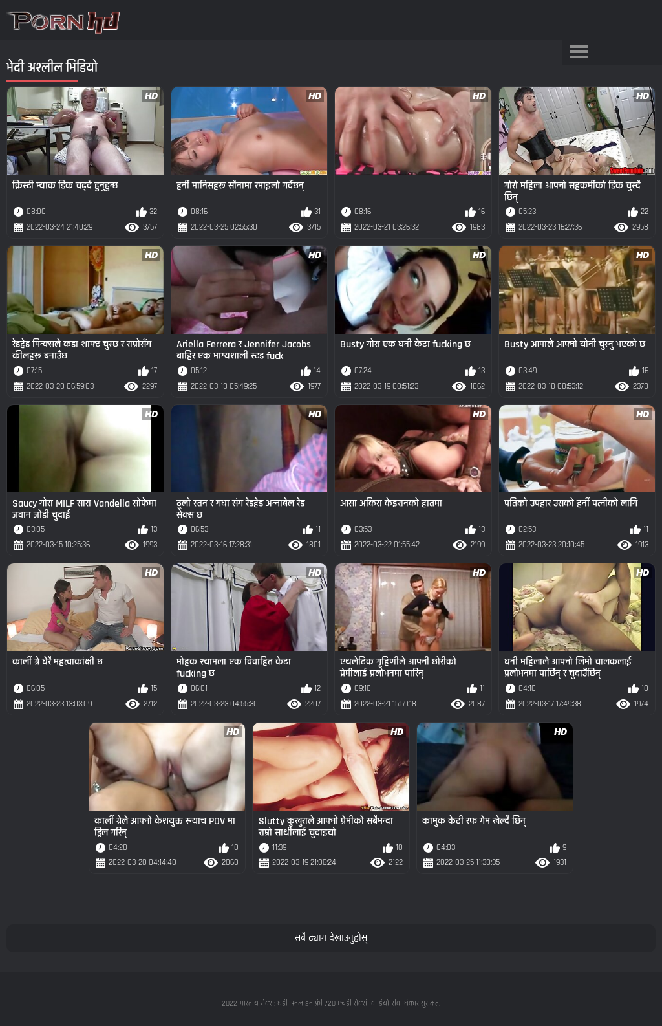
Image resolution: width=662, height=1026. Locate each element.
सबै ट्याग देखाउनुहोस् (331, 938)
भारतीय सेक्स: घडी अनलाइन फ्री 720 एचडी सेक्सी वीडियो (314, 1004)
